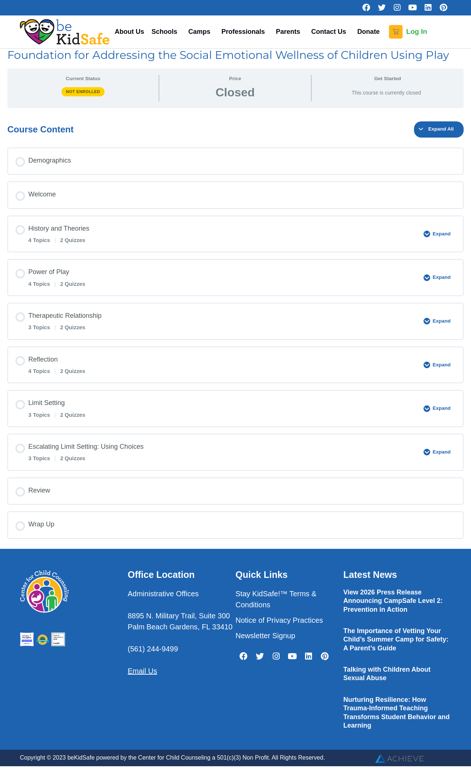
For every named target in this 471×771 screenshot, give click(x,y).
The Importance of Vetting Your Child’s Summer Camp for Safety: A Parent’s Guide (395, 639)
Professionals (245, 32)
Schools (166, 32)
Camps (201, 32)
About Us (129, 31)
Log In (416, 31)
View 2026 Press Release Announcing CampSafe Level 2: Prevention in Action (393, 601)
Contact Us (330, 32)
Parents (290, 32)
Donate (368, 31)
